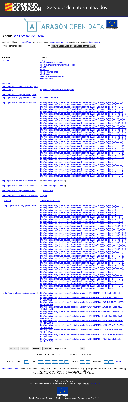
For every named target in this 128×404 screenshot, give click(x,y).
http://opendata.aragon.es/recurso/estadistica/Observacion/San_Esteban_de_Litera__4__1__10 (82, 144)
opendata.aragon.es (59, 42)
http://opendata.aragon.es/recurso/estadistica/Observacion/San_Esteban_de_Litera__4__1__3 (81, 162)
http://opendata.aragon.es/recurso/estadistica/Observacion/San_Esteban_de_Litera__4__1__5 (81, 167)
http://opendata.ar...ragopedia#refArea (21, 205)
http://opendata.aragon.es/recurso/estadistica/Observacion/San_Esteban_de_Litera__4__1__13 (82, 150)
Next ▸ (36, 348)
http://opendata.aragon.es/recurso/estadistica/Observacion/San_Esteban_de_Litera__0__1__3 (81, 107)
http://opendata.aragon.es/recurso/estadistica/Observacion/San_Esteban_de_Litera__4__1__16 (82, 157)
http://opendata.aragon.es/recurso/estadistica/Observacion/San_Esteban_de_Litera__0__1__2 (81, 105)
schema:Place (25, 42)
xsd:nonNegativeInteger (54, 181)
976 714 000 (94, 383)
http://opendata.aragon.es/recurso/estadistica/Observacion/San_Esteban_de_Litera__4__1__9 (81, 176)
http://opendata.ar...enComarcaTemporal (20, 86)
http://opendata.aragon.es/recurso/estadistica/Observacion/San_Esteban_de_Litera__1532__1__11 (84, 118)
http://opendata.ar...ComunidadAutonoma (20, 195)
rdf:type (5, 60)
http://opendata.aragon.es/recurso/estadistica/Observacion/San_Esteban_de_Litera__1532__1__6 (83, 132)
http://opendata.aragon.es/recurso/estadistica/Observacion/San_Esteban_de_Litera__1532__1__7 (83, 134)
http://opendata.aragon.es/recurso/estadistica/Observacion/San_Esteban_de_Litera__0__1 (80, 205)
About (118, 362)
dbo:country (7, 89)
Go (82, 348)
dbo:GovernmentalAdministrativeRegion (57, 65)
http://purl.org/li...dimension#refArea (19, 293)
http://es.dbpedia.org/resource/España (57, 89)
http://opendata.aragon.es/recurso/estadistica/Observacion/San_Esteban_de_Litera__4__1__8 (81, 173)
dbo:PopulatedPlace (49, 72)
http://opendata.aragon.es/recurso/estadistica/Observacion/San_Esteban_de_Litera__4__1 (80, 251)
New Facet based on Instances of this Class (73, 46)
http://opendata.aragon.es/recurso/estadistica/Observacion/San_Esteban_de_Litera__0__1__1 (81, 102)
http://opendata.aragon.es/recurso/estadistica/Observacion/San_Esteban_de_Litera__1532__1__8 (83, 137)
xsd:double (48, 191)
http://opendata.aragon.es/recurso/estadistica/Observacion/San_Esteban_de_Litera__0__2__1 (81, 111)
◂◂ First (13, 348)
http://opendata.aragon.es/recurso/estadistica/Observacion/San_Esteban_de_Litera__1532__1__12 (84, 121)
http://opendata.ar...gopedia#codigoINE (19, 94)
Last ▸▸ (47, 348)
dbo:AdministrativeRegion (51, 63)
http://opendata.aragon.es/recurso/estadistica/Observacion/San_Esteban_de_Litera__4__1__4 (81, 164)
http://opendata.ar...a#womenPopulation (19, 186)
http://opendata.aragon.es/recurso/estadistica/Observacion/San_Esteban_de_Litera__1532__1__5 (83, 130)
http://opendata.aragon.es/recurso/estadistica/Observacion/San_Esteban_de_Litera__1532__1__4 (83, 128)
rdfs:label (6, 84)
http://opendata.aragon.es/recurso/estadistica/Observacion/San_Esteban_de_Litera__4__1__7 (81, 171)
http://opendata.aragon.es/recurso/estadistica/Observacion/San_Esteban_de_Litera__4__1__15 (82, 155)
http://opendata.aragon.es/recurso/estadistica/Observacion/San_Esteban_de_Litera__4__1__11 (82, 146)
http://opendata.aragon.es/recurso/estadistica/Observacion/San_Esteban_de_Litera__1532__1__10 (84, 116)
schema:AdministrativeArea (52, 76)
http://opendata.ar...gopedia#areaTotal (18, 191)
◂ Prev (25, 348)
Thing (42, 60)
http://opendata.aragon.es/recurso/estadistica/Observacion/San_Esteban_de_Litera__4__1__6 (81, 169)
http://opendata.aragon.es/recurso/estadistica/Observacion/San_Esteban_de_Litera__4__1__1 (81, 141)
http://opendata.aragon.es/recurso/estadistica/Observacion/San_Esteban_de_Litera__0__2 (80, 217)
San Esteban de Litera (28, 36)
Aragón (43, 195)
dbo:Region (45, 74)
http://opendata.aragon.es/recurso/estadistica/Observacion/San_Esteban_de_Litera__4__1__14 (82, 153)
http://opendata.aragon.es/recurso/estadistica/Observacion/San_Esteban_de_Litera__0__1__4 (81, 109)
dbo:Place (44, 69)
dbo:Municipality (47, 67)
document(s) (94, 42)
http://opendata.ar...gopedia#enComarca (20, 97)
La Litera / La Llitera (49, 97)
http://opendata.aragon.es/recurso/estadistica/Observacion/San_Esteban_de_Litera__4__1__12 (82, 148)
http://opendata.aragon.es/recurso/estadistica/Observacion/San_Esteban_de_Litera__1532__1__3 (83, 125)
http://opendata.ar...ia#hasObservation (19, 102)
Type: (4, 46)
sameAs (7, 200)
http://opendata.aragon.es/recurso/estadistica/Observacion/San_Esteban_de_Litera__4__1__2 (81, 160)
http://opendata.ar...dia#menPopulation (19, 181)
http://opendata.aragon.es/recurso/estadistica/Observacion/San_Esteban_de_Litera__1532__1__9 (83, 139)
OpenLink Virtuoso (10, 369)
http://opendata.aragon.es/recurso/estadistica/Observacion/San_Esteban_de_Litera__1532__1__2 (83, 123)
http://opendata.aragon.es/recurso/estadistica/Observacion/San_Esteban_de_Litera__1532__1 (81, 221)
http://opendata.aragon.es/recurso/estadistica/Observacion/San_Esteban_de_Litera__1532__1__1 (83, 114)
